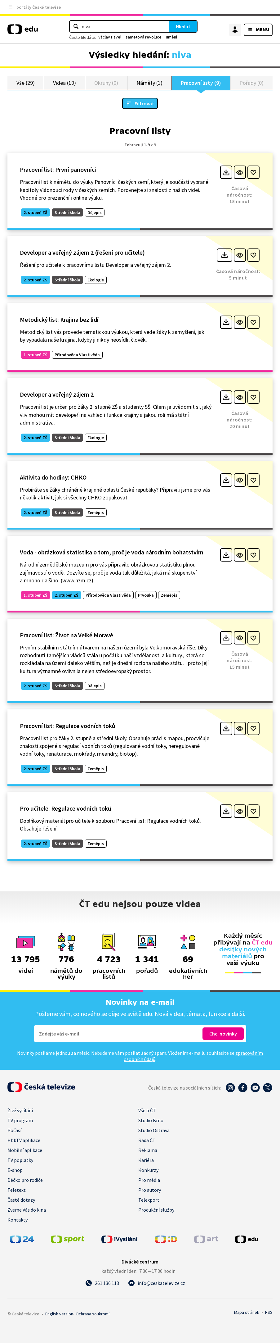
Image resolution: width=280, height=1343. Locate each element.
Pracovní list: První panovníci (58, 170)
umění (171, 37)
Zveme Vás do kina (26, 1210)
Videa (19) (64, 82)
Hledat (183, 26)
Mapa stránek (246, 1312)
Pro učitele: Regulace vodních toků (65, 809)
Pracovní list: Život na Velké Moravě (66, 635)
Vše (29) (25, 82)
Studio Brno (150, 1120)
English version (59, 1314)
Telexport (148, 1200)
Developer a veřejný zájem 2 (57, 394)
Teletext (16, 1190)
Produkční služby (156, 1210)
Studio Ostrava (154, 1130)
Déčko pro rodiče (25, 1180)
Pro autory (149, 1190)
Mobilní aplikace (24, 1150)
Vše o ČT (147, 1110)
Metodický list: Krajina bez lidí (59, 320)
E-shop (15, 1170)
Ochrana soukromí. (92, 1314)
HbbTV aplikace (23, 1140)
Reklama (147, 1150)
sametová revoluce (144, 37)
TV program (20, 1120)
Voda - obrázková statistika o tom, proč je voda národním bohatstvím (111, 552)
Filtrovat (144, 104)
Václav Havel (109, 37)
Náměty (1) (149, 82)
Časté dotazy (21, 1200)
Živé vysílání (20, 1110)
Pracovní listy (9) (201, 82)
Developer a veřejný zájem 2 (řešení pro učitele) (82, 253)
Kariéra (146, 1160)
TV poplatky (20, 1160)
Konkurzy (148, 1170)
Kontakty (17, 1220)
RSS (269, 1312)
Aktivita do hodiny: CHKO (53, 477)
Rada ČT (147, 1140)
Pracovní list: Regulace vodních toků (67, 726)
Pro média (149, 1180)
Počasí (14, 1130)
